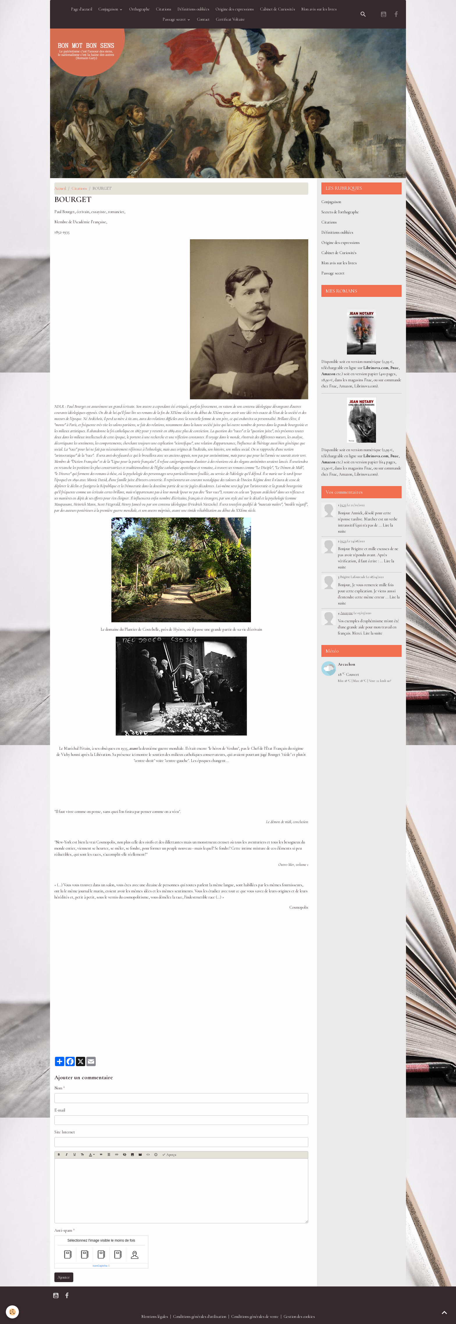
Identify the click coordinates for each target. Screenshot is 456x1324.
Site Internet (64, 1132)
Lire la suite (372, 633)
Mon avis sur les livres (319, 9)
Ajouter (64, 1277)
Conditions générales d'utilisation (199, 1316)
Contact (203, 19)
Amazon (328, 373)
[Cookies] (12, 1311)
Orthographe (139, 9)
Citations (163, 9)
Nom (58, 1088)
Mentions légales (154, 1316)
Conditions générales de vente (255, 1316)
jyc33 (343, 505)
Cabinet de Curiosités (277, 9)
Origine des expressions (234, 9)
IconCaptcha (99, 1265)
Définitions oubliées (193, 9)
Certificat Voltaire (230, 19)
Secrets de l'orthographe (340, 212)
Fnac (394, 367)
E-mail (59, 1110)
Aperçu (169, 1155)
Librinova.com (376, 367)
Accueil (60, 188)
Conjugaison (108, 9)
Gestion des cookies (299, 1316)
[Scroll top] (444, 1312)
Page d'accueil (81, 9)
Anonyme (346, 613)
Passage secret (175, 19)
